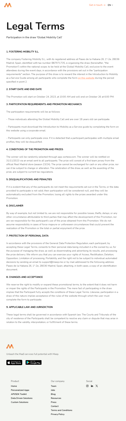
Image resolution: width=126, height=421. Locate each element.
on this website (86, 78)
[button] (119, 5)
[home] (8, 5)
